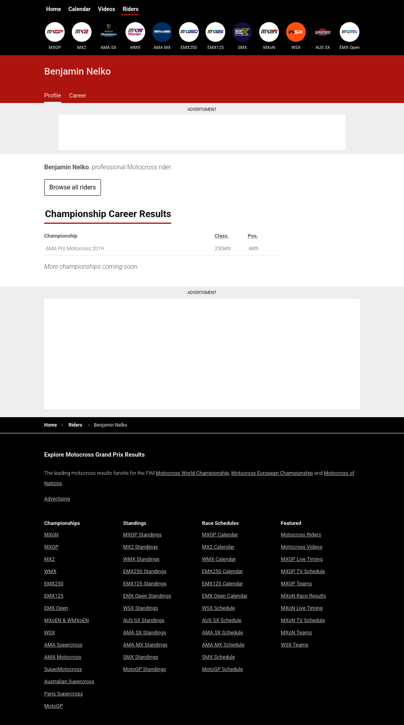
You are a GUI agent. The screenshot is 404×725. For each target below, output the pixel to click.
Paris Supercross (63, 694)
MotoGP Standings (144, 669)
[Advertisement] (202, 132)
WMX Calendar (219, 559)
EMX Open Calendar (224, 596)
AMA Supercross (63, 645)
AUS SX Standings (144, 620)
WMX (135, 36)
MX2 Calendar (218, 547)
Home (53, 9)
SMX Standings (140, 657)
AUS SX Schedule (221, 620)
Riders (130, 9)
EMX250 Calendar (222, 571)
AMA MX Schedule (223, 645)
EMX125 (215, 36)
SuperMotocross (63, 669)
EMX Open (349, 36)
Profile (52, 95)
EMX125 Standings (144, 583)
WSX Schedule (218, 608)
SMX (242, 36)
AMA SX (108, 36)
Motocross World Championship (192, 473)
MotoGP (53, 706)
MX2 (81, 36)
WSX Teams (295, 645)
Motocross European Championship (272, 473)
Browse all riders (72, 187)
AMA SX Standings (144, 632)
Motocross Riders (301, 535)
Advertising (57, 499)
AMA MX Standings (145, 645)
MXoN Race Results (303, 596)
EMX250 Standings (144, 571)
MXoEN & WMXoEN (66, 620)
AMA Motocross (62, 657)
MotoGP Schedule (222, 669)
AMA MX (162, 36)
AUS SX (322, 36)
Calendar (79, 9)
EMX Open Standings (147, 596)
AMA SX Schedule (222, 632)
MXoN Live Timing (302, 608)
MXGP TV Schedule (303, 571)
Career (77, 95)
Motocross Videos (301, 547)
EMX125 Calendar (222, 583)
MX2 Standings (140, 547)
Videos (106, 9)
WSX (296, 36)
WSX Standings (140, 608)
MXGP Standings (142, 535)
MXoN (269, 36)
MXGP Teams (296, 583)
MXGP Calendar (220, 535)
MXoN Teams (296, 632)
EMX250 (189, 36)
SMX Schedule (218, 657)
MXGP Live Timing (302, 559)
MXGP (55, 36)
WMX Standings (141, 559)
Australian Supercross (69, 681)
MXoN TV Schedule (303, 620)
